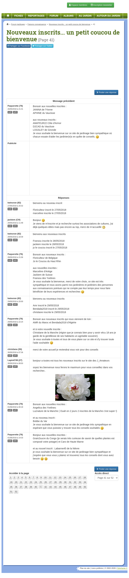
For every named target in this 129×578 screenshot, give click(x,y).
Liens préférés (97, 568)
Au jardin (85, 15)
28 (55, 482)
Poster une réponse (106, 92)
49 (80, 487)
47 (70, 487)
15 (70, 477)
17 (80, 477)
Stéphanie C (122, 568)
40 (36, 487)
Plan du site (85, 568)
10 (45, 477)
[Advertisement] (63, 69)
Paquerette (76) (15, 106)
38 (26, 487)
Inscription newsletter (101, 5)
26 (46, 482)
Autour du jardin (108, 15)
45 (60, 487)
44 (55, 487)
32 (75, 482)
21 (21, 482)
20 (16, 482)
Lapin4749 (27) (15, 360)
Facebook (19, 46)
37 (21, 487)
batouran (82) (14, 203)
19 (11, 482)
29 (60, 482)
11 (50, 477)
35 (11, 487)
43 (50, 487)
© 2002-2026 (110, 568)
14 (65, 477)
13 (60, 477)
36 (16, 487)
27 (50, 482)
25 (41, 482)
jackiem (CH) (14, 220)
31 (70, 482)
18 (84, 477)
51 (11, 491)
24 (36, 482)
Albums (68, 15)
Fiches (18, 15)
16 (75, 477)
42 (46, 487)
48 (75, 487)
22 (26, 482)
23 (31, 482)
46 (65, 487)
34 (85, 482)
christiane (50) (15, 349)
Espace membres (78, 5)
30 (65, 482)
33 (80, 482)
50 (85, 487)
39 (31, 487)
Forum (54, 15)
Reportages (36, 15)
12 (55, 477)
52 (16, 491)
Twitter (42, 46)
